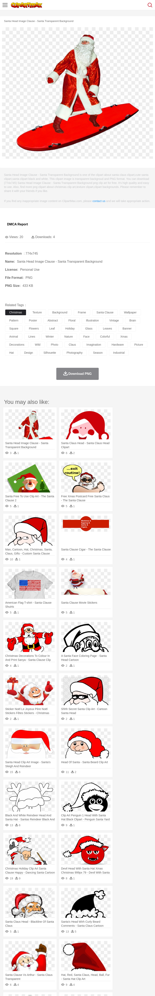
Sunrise (139, 946)
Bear (26, 952)
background (59, 312)
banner (127, 328)
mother (56, 958)
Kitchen (128, 970)
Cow (70, 952)
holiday (70, 328)
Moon (130, 946)
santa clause (104, 312)
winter (50, 336)
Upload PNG (75, 987)
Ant (19, 952)
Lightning (119, 946)
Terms (18, 987)
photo (54, 344)
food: (8, 970)
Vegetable (115, 970)
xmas (124, 336)
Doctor (83, 958)
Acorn (20, 946)
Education (89, 964)
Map (114, 964)
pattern (13, 320)
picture (138, 344)
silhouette (49, 352)
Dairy (30, 970)
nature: (9, 945)
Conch (61, 946)
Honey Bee (134, 952)
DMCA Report (17, 224)
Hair (127, 958)
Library (138, 964)
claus (72, 344)
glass (88, 328)
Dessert (40, 970)
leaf (52, 328)
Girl (134, 958)
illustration (92, 320)
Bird (33, 952)
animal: (9, 952)
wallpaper (130, 312)
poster (33, 320)
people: (9, 958)
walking (109, 958)
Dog (78, 952)
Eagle (95, 952)
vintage (114, 320)
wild (37, 344)
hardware (118, 344)
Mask (20, 958)
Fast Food (61, 970)
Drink (50, 970)
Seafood (103, 970)
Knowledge (126, 964)
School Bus (103, 964)
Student (21, 964)
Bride (37, 958)
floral (71, 320)
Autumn (30, 946)
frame (82, 312)
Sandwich (90, 970)
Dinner (138, 970)
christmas (15, 312)
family (45, 958)
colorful (105, 336)
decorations (16, 344)
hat (11, 352)
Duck (86, 952)
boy (141, 958)
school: (9, 964)
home (119, 958)
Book (42, 964)
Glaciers (97, 946)
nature (68, 336)
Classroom (54, 964)
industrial (119, 352)
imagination (93, 344)
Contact (48, 987)
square (13, 328)
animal (13, 336)
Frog (123, 952)
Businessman (70, 958)
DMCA (60, 987)
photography (75, 352)
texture (37, 312)
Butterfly (43, 952)
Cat (52, 952)
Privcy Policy (33, 987)
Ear (92, 958)
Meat (80, 970)
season (98, 352)
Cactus (51, 946)
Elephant (105, 952)
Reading (67, 964)
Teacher (32, 964)
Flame (86, 946)
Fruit (71, 970)
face (86, 336)
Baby (28, 958)
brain (132, 320)
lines (31, 336)
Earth (71, 946)
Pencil (77, 964)
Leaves (41, 946)
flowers (34, 328)
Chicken (61, 952)
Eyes (99, 958)
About (8, 987)
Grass (108, 946)
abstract (53, 320)
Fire (78, 946)
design (28, 352)
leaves (107, 328)
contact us (98, 201)
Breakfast (20, 970)
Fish (115, 952)
